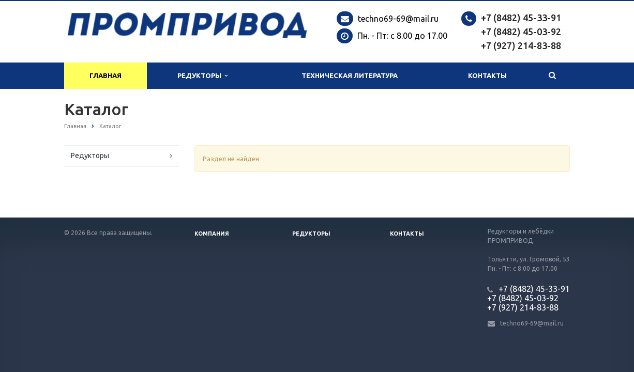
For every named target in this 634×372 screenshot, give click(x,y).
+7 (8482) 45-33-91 (521, 17)
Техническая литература (349, 75)
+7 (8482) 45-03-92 (521, 31)
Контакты (487, 75)
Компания (211, 233)
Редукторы (202, 76)
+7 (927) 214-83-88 (521, 45)
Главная (105, 75)
